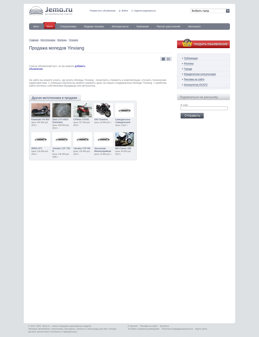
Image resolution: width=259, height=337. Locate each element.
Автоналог (194, 26)
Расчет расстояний (168, 26)
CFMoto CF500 (81, 119)
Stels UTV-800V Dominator (60, 121)
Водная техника (94, 26)
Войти (125, 10)
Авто (36, 26)
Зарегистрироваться (145, 10)
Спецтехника (68, 26)
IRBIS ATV (36, 148)
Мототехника (48, 40)
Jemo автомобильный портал (51, 10)
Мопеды (62, 40)
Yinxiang (73, 40)
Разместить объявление (103, 10)
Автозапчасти (120, 26)
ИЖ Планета (101, 119)
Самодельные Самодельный (122, 121)
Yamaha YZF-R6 (81, 148)
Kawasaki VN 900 (40, 119)
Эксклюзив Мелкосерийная (102, 149)
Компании (143, 26)
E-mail (184, 105)
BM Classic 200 (123, 148)
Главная (33, 40)
